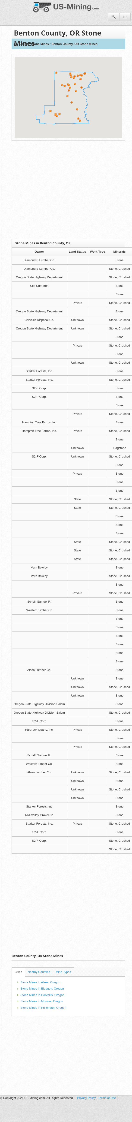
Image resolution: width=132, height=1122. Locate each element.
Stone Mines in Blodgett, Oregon (42, 988)
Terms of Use (107, 1098)
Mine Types (63, 972)
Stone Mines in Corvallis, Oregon (42, 995)
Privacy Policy (86, 1098)
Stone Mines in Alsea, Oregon (40, 982)
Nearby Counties (39, 972)
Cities (18, 972)
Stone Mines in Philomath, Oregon (43, 1007)
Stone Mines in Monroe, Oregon (41, 1001)
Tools (113, 17)
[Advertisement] (43, 190)
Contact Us (125, 17)
